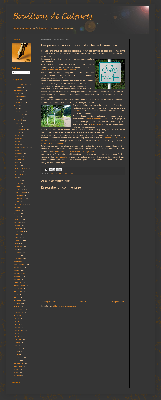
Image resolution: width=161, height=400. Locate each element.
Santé (66, 173)
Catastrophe (19, 138)
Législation (18, 246)
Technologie (19, 363)
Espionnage (19, 195)
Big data (17, 126)
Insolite (17, 234)
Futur (16, 216)
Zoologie (17, 375)
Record (17, 324)
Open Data (18, 282)
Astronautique (19, 114)
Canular (17, 135)
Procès (17, 306)
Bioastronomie (20, 129)
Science (17, 342)
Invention (18, 240)
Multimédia (18, 276)
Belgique (17, 123)
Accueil (83, 302)
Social (16, 351)
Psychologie (19, 312)
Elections (18, 186)
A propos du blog (21, 84)
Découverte (19, 174)
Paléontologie (19, 285)
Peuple (17, 297)
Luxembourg (58, 173)
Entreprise (18, 189)
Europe (17, 201)
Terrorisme (18, 366)
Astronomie (18, 117)
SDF (16, 345)
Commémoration (20, 147)
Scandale (18, 339)
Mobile (17, 270)
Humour (17, 225)
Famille (17, 207)
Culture (17, 165)
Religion (17, 327)
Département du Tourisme (52, 143)
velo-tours (77, 110)
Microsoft (18, 267)
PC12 (100, 141)
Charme (17, 141)
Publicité (17, 315)
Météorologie (19, 264)
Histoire (17, 222)
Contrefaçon (19, 159)
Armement (18, 102)
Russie (17, 333)
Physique (18, 300)
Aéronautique (19, 90)
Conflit (16, 156)
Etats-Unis (18, 198)
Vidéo (16, 369)
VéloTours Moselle (93, 119)
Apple (16, 99)
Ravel (106, 119)
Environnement (20, 192)
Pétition (17, 294)
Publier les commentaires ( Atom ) (65, 306)
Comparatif (18, 153)
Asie (16, 108)
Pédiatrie (17, 291)
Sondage (17, 357)
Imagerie (17, 228)
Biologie (17, 132)
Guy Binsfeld (61, 157)
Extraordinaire (19, 204)
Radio (16, 321)
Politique (17, 303)
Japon (16, 243)
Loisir (51, 173)
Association (19, 111)
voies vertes (96, 124)
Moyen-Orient (19, 273)
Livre (16, 249)
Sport (72, 173)
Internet (17, 237)
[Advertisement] (83, 276)
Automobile (18, 120)
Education (18, 183)
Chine (16, 144)
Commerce (18, 150)
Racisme (17, 318)
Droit (16, 177)
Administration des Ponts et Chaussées (59, 70)
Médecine (18, 261)
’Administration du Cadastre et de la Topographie (73, 151)
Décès (16, 171)
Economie (18, 180)
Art (15, 105)
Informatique (19, 231)
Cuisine (17, 162)
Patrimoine (18, 288)
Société (17, 354)
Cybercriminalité (20, 168)
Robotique (18, 330)
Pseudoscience (20, 309)
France (17, 213)
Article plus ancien (117, 302)
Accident (17, 87)
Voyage (17, 372)
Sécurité (17, 348)
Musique (17, 279)
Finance (17, 210)
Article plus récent (49, 302)
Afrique (17, 93)
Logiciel (17, 252)
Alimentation (19, 96)
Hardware (18, 219)
